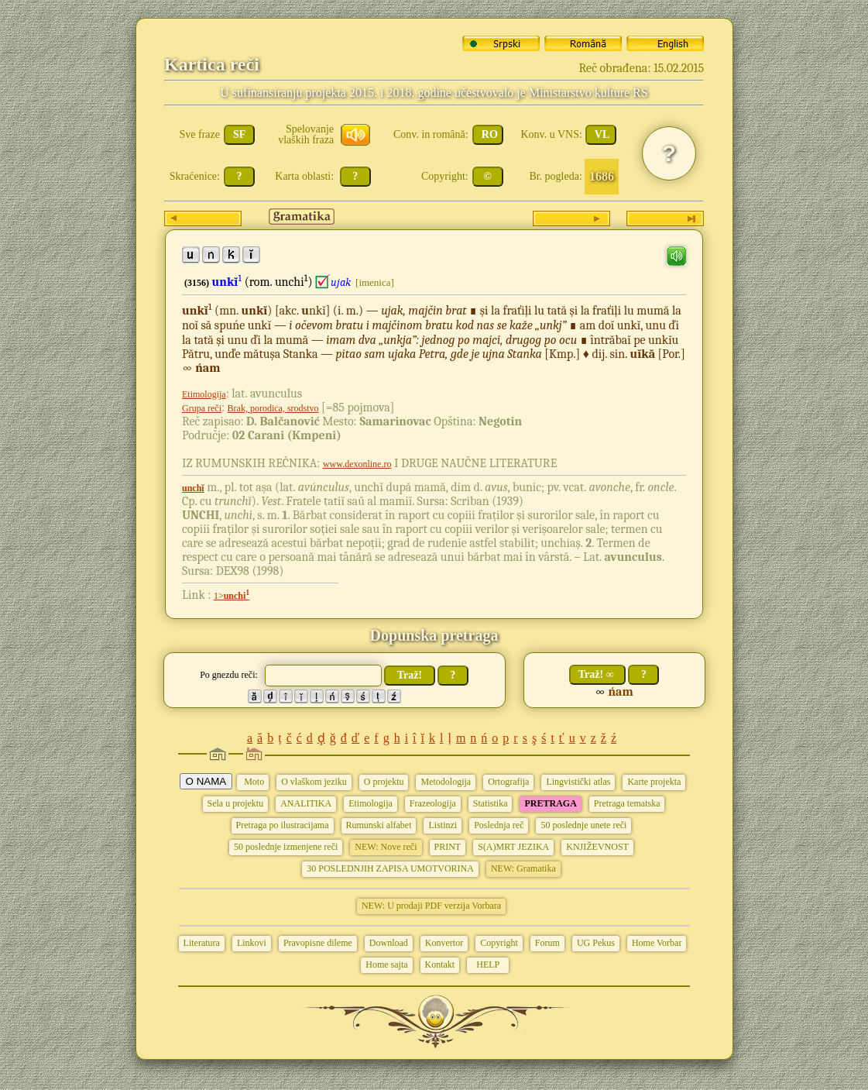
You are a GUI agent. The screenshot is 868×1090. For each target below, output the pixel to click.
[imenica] (374, 282)
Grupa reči (201, 408)
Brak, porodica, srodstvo (273, 408)
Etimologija (204, 394)
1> (231, 595)
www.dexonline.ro (357, 464)
